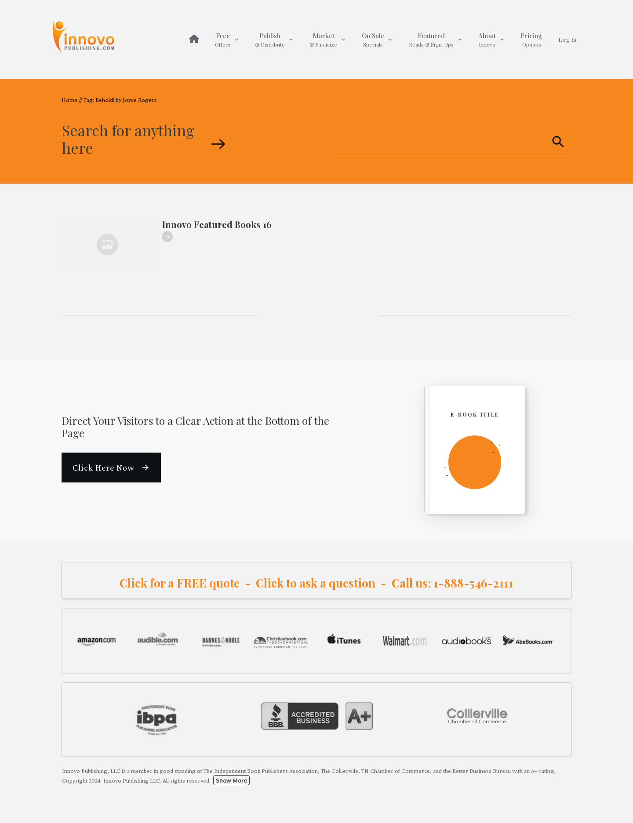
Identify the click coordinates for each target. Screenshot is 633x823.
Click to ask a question (315, 583)
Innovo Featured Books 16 (217, 224)
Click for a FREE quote (180, 583)
